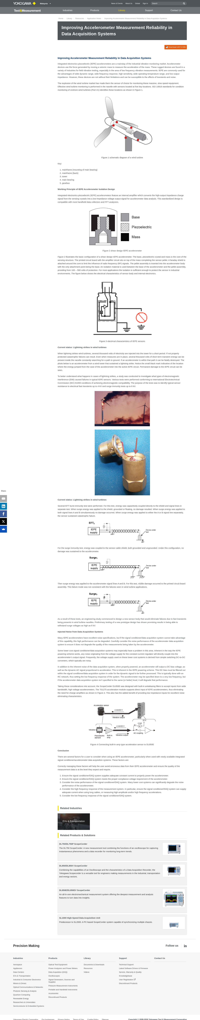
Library (121, 10)
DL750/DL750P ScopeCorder (73, 844)
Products (94, 10)
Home (60, 18)
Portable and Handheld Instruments (62, 990)
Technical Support (126, 965)
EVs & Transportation (22, 976)
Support (149, 10)
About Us (128, 3)
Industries (67, 10)
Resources (79, 18)
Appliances (17, 968)
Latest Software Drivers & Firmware (133, 968)
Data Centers (18, 972)
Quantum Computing (21, 995)
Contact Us (176, 10)
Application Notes (94, 18)
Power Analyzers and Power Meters (63, 968)
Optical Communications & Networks (28, 987)
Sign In (145, 3)
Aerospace (17, 965)
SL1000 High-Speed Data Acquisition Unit (79, 918)
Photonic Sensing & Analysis (24, 991)
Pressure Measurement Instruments (63, 986)
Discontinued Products (57, 997)
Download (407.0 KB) (176, 47)
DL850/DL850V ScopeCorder (73, 866)
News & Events (117, 3)
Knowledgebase (125, 976)
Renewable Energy (21, 998)
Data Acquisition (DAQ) (57, 972)
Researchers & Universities (24, 1002)
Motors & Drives (19, 983)
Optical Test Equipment (57, 965)
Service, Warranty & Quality (130, 972)
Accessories (53, 993)
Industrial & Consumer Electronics (27, 980)
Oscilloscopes (54, 976)
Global (137, 3)
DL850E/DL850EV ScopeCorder (74, 890)
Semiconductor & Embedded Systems (28, 1006)
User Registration (126, 980)
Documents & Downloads (94, 965)
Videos (86, 972)
